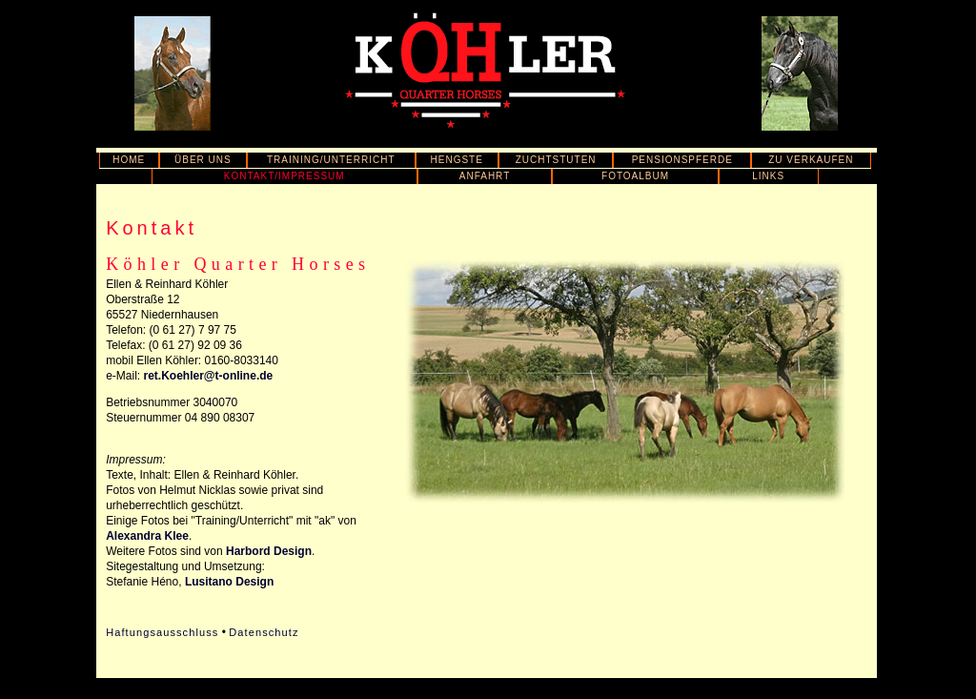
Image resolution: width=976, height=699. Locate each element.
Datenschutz (263, 632)
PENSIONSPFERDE (682, 159)
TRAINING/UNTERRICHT (331, 159)
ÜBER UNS (203, 159)
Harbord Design (269, 551)
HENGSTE (457, 159)
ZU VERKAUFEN (810, 159)
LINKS (768, 176)
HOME (128, 159)
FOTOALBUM (635, 176)
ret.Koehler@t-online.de (209, 375)
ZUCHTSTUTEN (556, 159)
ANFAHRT (485, 176)
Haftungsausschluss (162, 632)
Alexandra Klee (147, 536)
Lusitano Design (229, 581)
